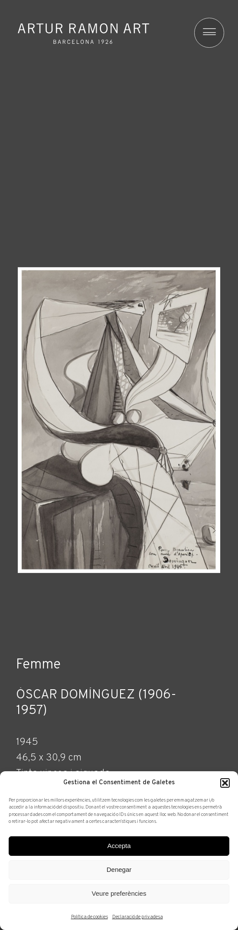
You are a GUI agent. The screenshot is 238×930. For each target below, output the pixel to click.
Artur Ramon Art (83, 34)
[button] (225, 783)
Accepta (118, 845)
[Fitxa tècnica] (119, 763)
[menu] (205, 33)
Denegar (119, 869)
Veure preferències (119, 893)
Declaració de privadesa (137, 917)
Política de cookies (89, 917)
